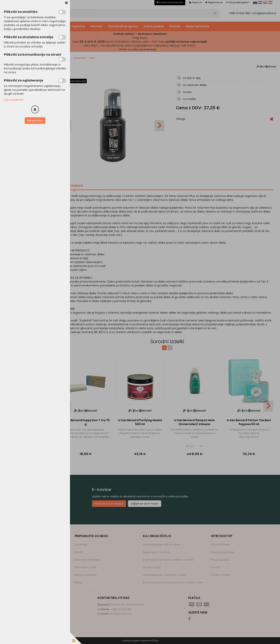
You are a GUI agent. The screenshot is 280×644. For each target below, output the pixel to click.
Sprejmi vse (35, 120)
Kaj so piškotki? (14, 100)
